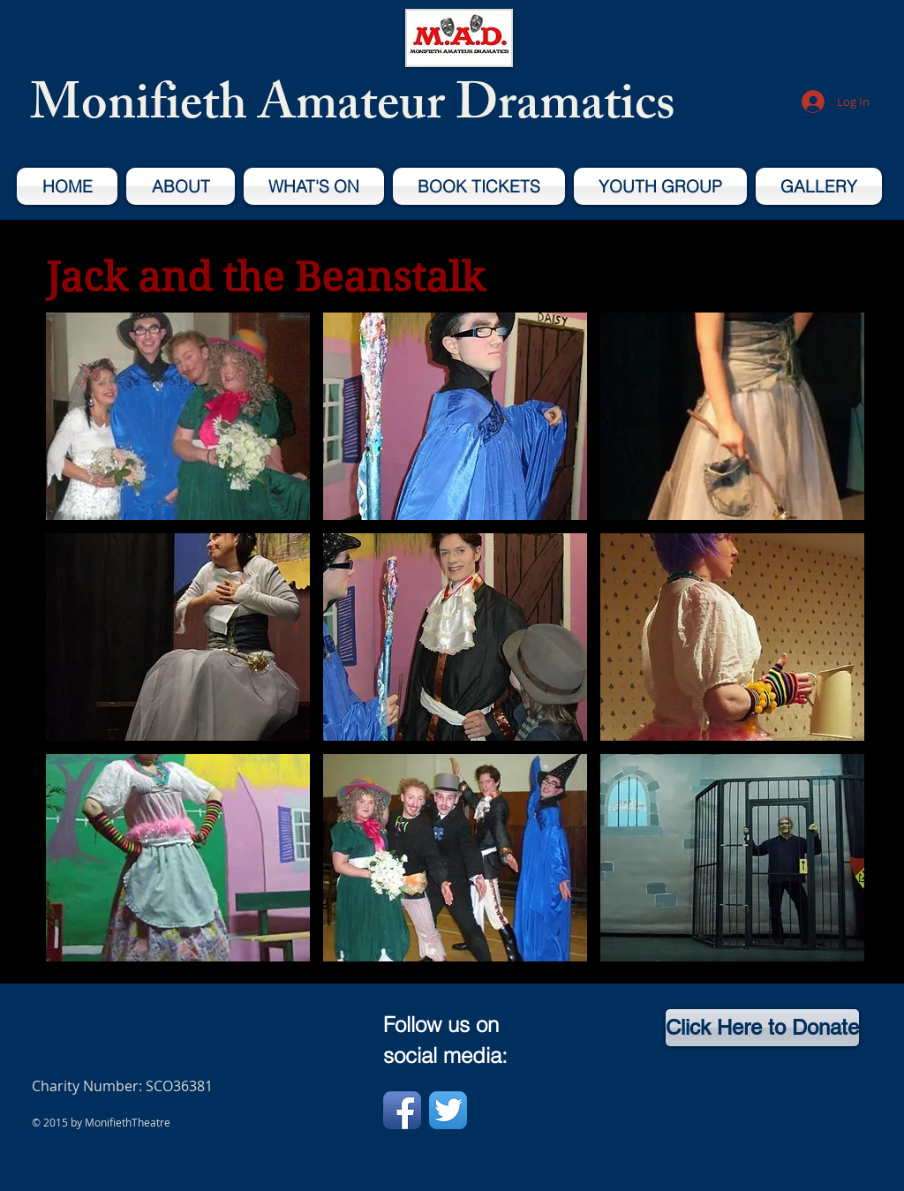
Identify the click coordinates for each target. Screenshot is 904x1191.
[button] (178, 416)
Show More (456, 976)
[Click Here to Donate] (762, 1027)
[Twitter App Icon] (448, 1110)
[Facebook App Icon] (402, 1110)
